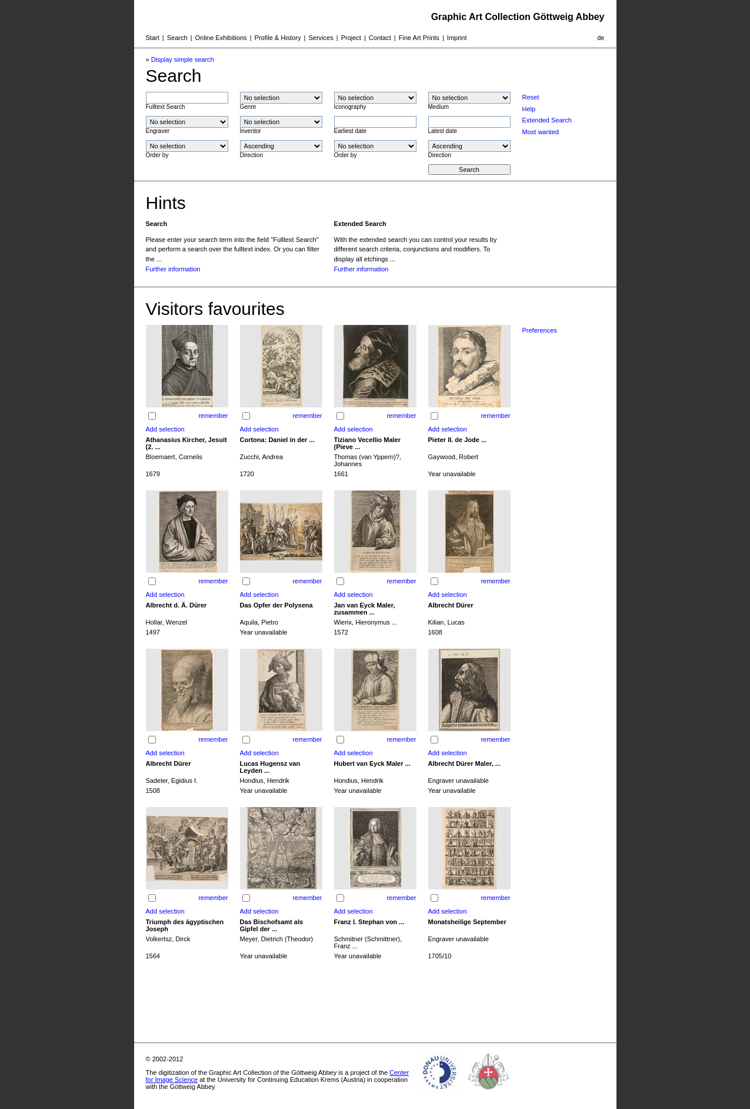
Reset (530, 97)
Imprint (457, 37)
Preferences (539, 330)
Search (177, 37)
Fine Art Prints (419, 37)
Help (529, 108)
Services (320, 37)
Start (152, 37)
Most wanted (540, 131)
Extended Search (547, 120)
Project (351, 37)
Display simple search (182, 59)
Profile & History (278, 37)
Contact (380, 37)
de (600, 37)
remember (213, 415)
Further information (173, 269)
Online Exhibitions (221, 37)
